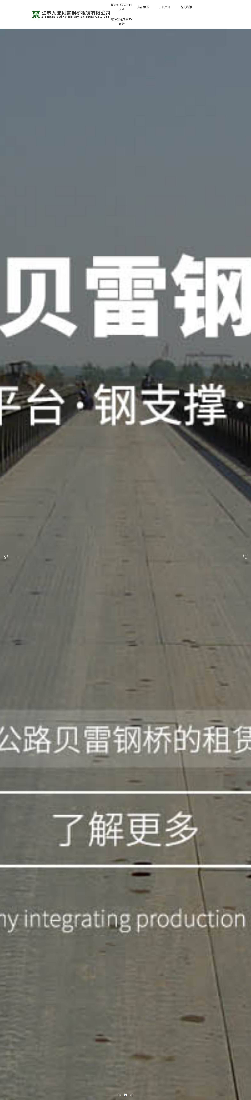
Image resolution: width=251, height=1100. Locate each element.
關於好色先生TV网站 (121, 7)
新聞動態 (186, 7)
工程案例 (164, 7)
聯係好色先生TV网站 (121, 22)
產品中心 (143, 7)
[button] (116, 1095)
